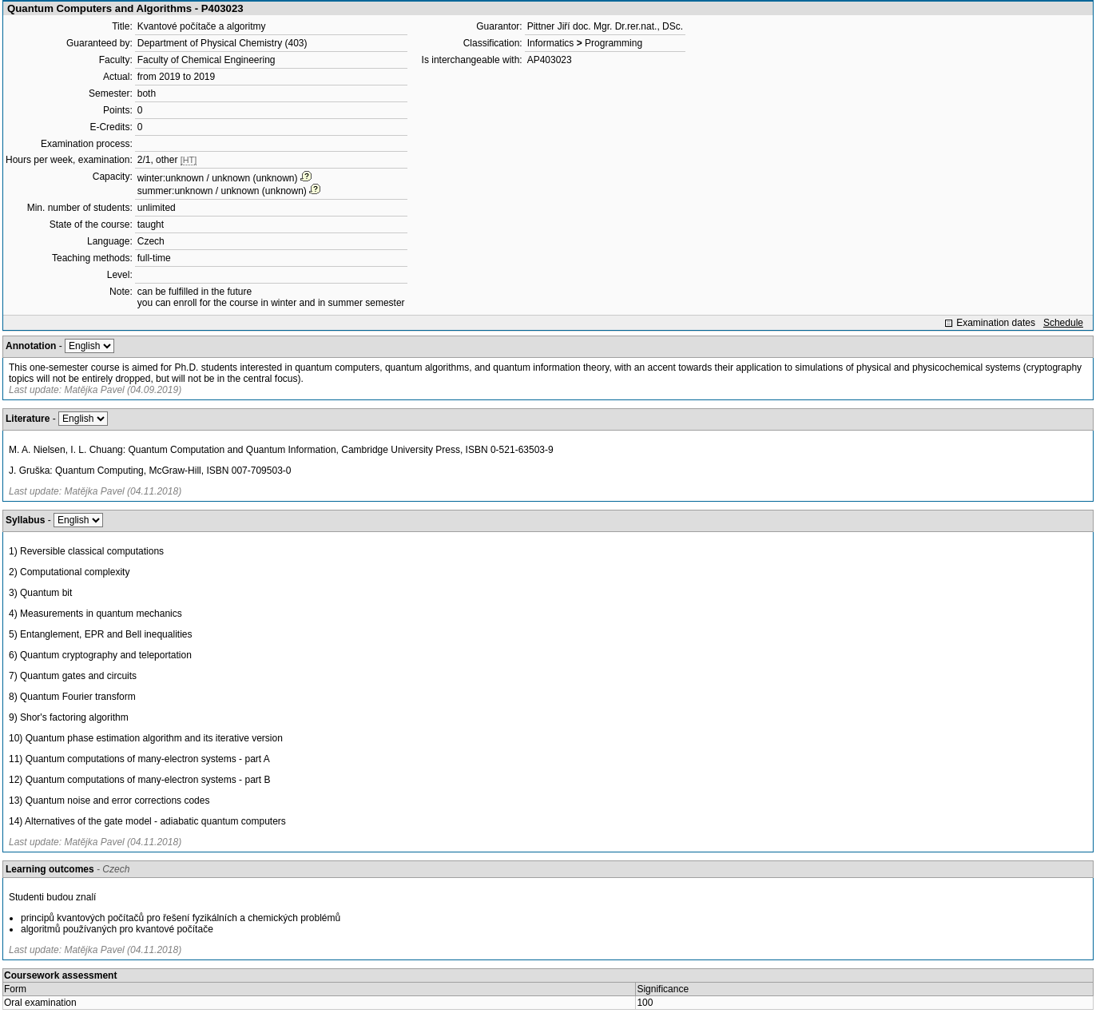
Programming (613, 43)
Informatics (550, 43)
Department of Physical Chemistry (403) (222, 43)
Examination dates (995, 322)
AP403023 (549, 60)
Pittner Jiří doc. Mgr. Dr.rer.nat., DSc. (605, 26)
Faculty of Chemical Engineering (206, 60)
